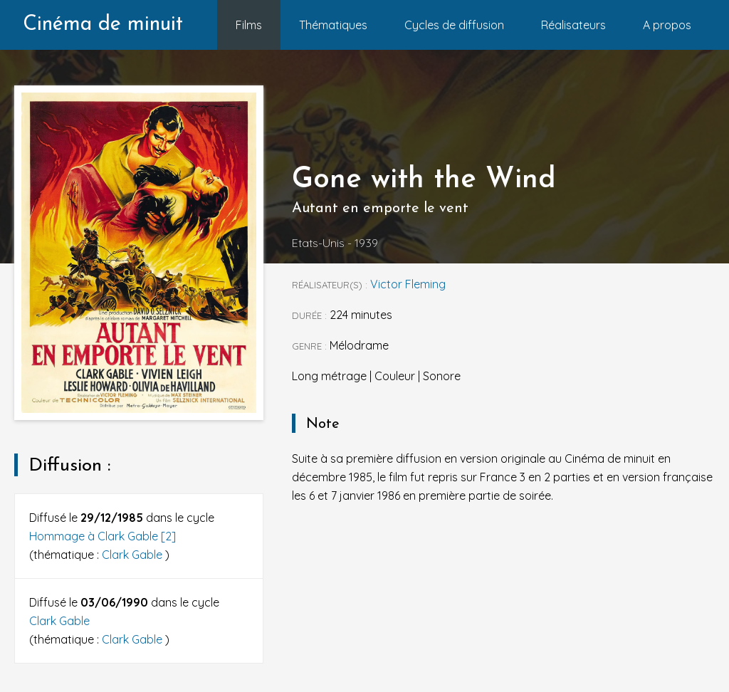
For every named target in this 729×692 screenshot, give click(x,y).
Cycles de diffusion (454, 25)
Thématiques (333, 25)
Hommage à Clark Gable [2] (102, 536)
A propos (667, 25)
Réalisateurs (573, 25)
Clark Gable (133, 554)
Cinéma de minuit (103, 24)
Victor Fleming (408, 284)
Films (249, 25)
